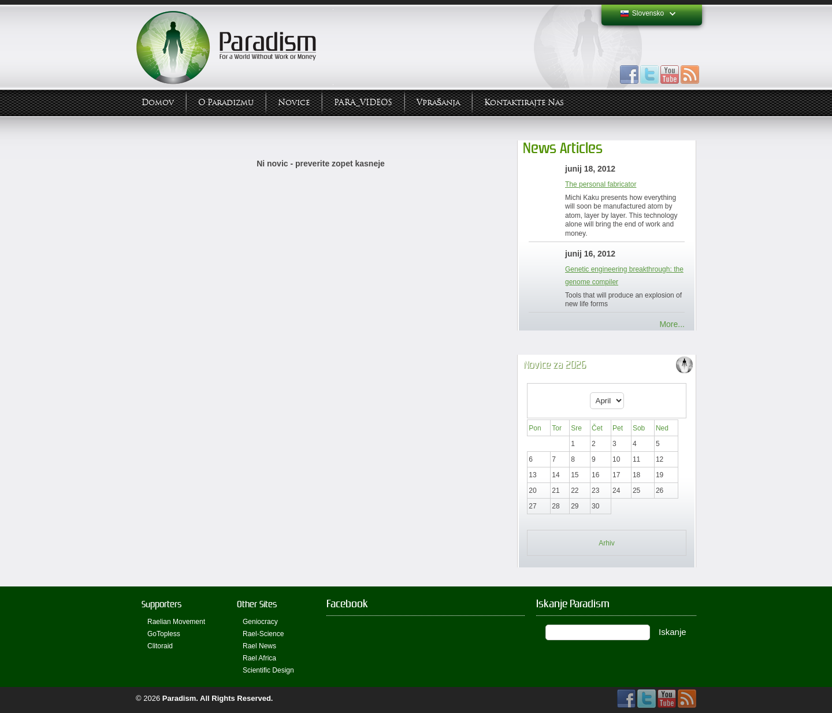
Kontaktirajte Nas (524, 102)
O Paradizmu (226, 102)
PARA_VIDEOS (363, 102)
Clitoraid (160, 646)
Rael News (259, 646)
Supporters (161, 604)
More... (672, 324)
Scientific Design (268, 670)
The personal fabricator (600, 184)
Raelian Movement (176, 622)
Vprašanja (438, 102)
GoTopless (163, 634)
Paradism (179, 698)
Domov (158, 102)
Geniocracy (260, 622)
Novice (294, 102)
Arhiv (606, 543)
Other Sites (257, 604)
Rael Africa (259, 658)
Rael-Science (263, 634)
